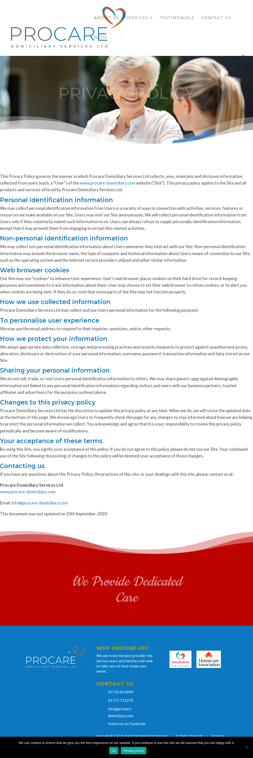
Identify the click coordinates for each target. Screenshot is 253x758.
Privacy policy (133, 751)
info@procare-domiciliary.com (40, 502)
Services (137, 18)
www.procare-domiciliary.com (107, 183)
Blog (100, 38)
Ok (114, 751)
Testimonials (177, 18)
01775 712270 (120, 700)
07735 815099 (120, 692)
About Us (106, 18)
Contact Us (216, 18)
